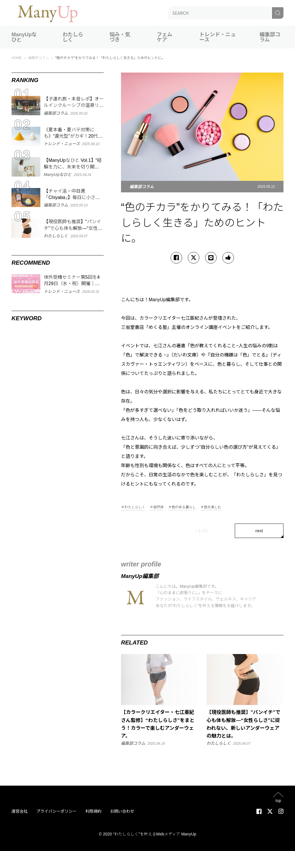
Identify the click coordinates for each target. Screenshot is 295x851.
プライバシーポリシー (56, 811)
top (278, 800)
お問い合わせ (122, 811)
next (259, 530)
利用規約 (93, 811)
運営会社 (20, 811)
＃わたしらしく (133, 507)
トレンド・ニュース (217, 37)
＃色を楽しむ (211, 507)
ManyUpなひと (24, 37)
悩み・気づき (119, 37)
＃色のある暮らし (182, 507)
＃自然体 (157, 507)
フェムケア (164, 37)
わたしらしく (73, 37)
